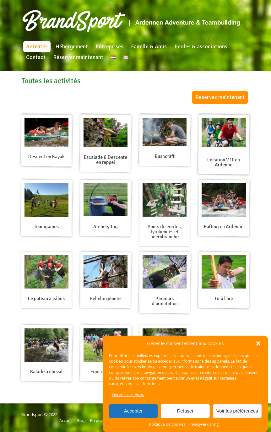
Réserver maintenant (78, 57)
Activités (37, 46)
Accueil (66, 420)
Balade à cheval (46, 372)
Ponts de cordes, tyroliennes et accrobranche (165, 232)
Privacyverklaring (203, 424)
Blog (81, 420)
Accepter (133, 410)
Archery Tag (105, 227)
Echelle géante (105, 298)
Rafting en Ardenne (223, 227)
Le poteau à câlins (46, 298)
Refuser (185, 410)
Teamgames (46, 227)
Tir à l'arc (223, 298)
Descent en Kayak (46, 157)
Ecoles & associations (200, 46)
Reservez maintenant (220, 97)
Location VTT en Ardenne (223, 162)
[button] (258, 343)
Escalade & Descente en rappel (105, 159)
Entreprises (109, 46)
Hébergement (71, 46)
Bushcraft (165, 156)
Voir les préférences (237, 410)
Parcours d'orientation (165, 301)
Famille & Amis (149, 46)
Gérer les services (128, 394)
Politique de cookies (167, 424)
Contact (36, 57)
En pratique (101, 420)
